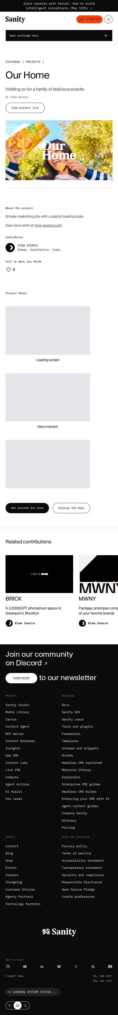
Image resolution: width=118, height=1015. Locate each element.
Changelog (14, 882)
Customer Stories (20, 889)
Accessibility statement (83, 861)
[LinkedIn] (42, 966)
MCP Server (15, 734)
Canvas (11, 719)
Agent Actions (17, 784)
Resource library (76, 770)
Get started (89, 19)
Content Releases (20, 741)
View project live (25, 107)
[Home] (15, 19)
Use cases (14, 799)
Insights (13, 748)
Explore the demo (71, 508)
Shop (9, 861)
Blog (9, 853)
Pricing (68, 828)
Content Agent (17, 726)
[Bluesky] (59, 966)
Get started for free (27, 508)
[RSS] (93, 966)
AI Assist (14, 792)
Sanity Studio (17, 705)
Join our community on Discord (39, 658)
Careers (12, 875)
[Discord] (110, 966)
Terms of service (76, 853)
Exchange (13, 62)
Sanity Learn (73, 719)
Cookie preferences (78, 897)
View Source (19, 97)
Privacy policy (75, 846)
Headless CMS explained (82, 763)
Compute (12, 777)
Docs (65, 705)
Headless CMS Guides (79, 792)
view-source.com (48, 225)
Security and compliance (83, 875)
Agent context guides (80, 806)
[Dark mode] (26, 1005)
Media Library (17, 712)
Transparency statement (82, 868)
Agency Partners (19, 897)
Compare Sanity (75, 813)
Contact (12, 846)
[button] (48, 330)
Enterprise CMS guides (81, 784)
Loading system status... (32, 992)
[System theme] (18, 1005)
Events (11, 868)
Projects (33, 62)
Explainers (71, 777)
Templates (70, 741)
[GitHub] (8, 966)
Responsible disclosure (82, 882)
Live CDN (13, 770)
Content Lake (17, 763)
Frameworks (71, 734)
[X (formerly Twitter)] (76, 966)
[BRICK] (39, 592)
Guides (67, 755)
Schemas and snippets (80, 748)
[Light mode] (10, 1005)
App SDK (12, 755)
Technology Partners (23, 904)
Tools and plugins (77, 726)
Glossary (69, 820)
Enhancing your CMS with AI (85, 799)
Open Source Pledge (78, 889)
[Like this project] (10, 269)
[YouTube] (25, 966)
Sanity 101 (71, 712)
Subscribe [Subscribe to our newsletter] (21, 678)
